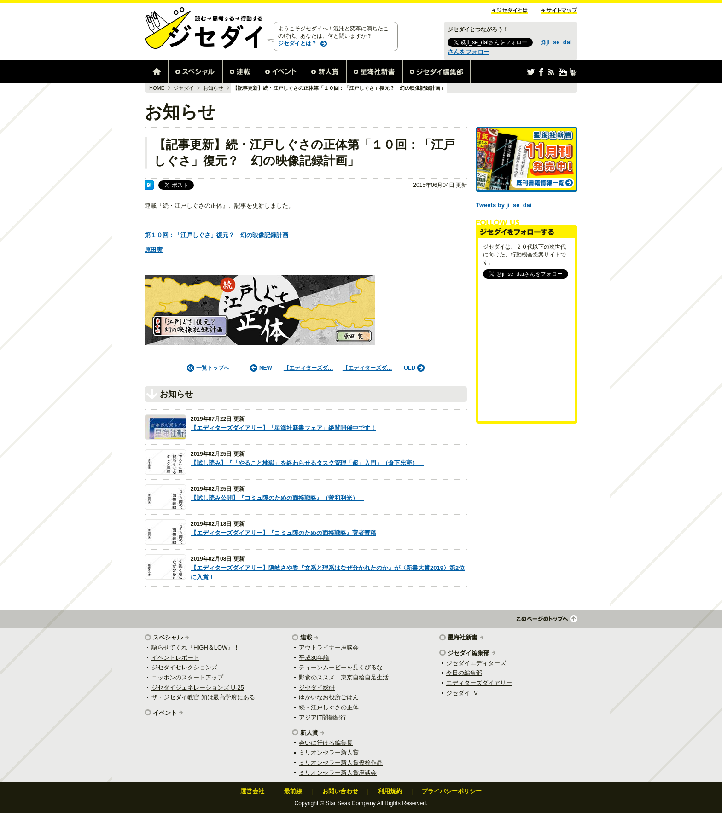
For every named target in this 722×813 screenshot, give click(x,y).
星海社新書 (462, 637)
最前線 (293, 791)
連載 (306, 637)
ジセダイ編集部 (468, 653)
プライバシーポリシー (452, 791)
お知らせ (213, 88)
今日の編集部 (464, 672)
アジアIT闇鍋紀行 (322, 717)
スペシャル (168, 637)
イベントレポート (175, 657)
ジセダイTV (462, 693)
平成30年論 (314, 657)
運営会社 (252, 791)
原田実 (154, 249)
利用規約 (390, 791)
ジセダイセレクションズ (184, 667)
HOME (156, 88)
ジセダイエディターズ (476, 663)
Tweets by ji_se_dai (503, 205)
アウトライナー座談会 (329, 647)
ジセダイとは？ (297, 43)
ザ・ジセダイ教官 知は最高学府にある (203, 697)
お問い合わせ (340, 791)
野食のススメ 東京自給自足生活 (344, 677)
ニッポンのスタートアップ (187, 677)
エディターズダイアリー (479, 682)
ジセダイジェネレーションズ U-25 (197, 687)
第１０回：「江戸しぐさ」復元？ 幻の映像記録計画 (216, 235)
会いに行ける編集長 (326, 742)
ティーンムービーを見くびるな (341, 667)
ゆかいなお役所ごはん (329, 697)
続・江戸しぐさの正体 (329, 707)
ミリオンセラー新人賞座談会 (338, 772)
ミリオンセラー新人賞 (329, 752)
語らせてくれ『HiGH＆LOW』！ (195, 647)
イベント (165, 712)
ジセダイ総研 (317, 687)
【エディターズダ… (308, 368)
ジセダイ (184, 88)
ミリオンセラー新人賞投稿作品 (341, 762)
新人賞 (309, 732)
